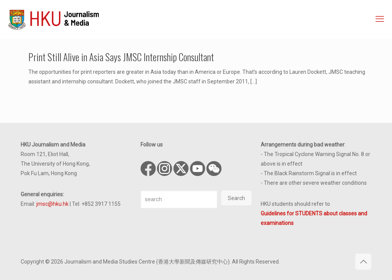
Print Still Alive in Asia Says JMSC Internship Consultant (121, 57)
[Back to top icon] (363, 262)
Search (236, 198)
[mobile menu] (379, 19)
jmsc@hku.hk (52, 204)
